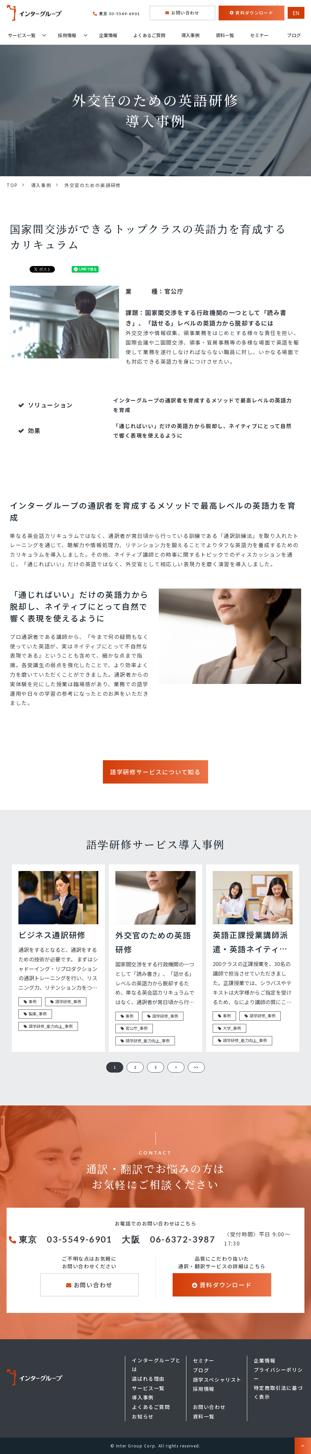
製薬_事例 (38, 1013)
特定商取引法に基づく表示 (278, 1392)
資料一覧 (225, 35)
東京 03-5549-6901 (119, 14)
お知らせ (143, 1416)
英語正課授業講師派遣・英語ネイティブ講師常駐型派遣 (250, 942)
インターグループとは (156, 1364)
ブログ (294, 35)
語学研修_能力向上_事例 (51, 1026)
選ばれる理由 (148, 1378)
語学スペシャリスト (217, 1379)
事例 (32, 1001)
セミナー (259, 35)
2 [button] (135, 1067)
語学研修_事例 (68, 1001)
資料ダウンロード (254, 13)
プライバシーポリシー (278, 1374)
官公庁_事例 (137, 1028)
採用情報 (67, 35)
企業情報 (108, 35)
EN (296, 13)
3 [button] (155, 1067)
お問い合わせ (185, 13)
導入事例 (190, 35)
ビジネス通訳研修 (52, 934)
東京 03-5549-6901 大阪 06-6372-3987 (118, 1239)
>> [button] (196, 1067)
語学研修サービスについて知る (155, 771)
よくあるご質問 (149, 35)
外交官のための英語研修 (153, 942)
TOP (12, 185)
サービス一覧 (22, 35)
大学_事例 (232, 1028)
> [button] (176, 1067)
